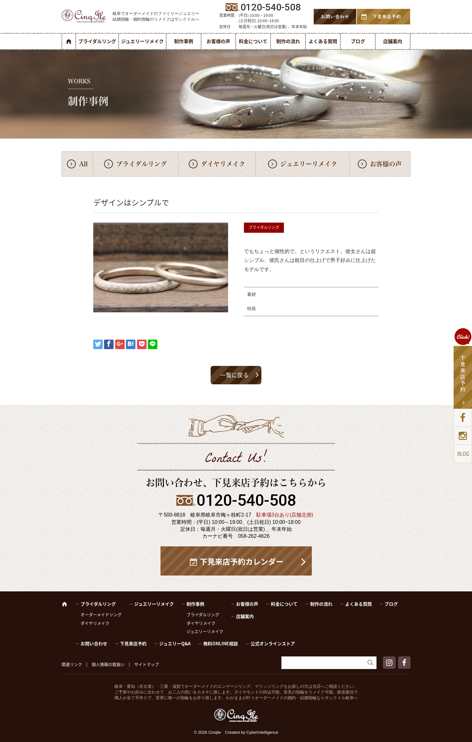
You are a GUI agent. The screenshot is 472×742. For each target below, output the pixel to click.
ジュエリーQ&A (175, 643)
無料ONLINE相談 (220, 643)
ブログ (358, 41)
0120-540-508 (246, 500)
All (83, 164)
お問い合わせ (94, 643)
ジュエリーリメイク (142, 41)
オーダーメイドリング (101, 614)
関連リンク (72, 664)
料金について (253, 41)
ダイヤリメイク (223, 164)
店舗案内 (392, 41)
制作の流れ (288, 41)
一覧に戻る (234, 375)
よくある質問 (323, 41)
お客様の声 (218, 41)
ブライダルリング (97, 41)
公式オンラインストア (273, 643)
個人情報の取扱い (108, 664)
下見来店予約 (133, 643)
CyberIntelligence (262, 732)
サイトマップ (146, 664)
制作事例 (183, 41)
